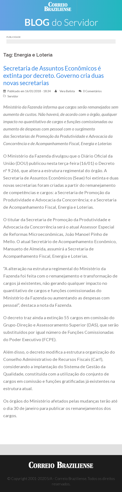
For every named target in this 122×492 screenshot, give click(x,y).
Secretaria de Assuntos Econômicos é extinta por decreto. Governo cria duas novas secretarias (53, 75)
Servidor (13, 96)
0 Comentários (92, 91)
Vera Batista (67, 91)
